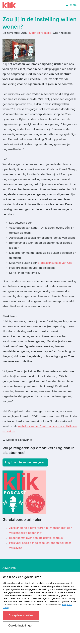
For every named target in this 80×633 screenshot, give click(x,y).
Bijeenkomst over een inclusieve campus (36, 538)
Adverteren (9, 568)
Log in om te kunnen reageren (25, 462)
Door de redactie (40, 33)
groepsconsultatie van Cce (55, 263)
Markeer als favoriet (17, 440)
